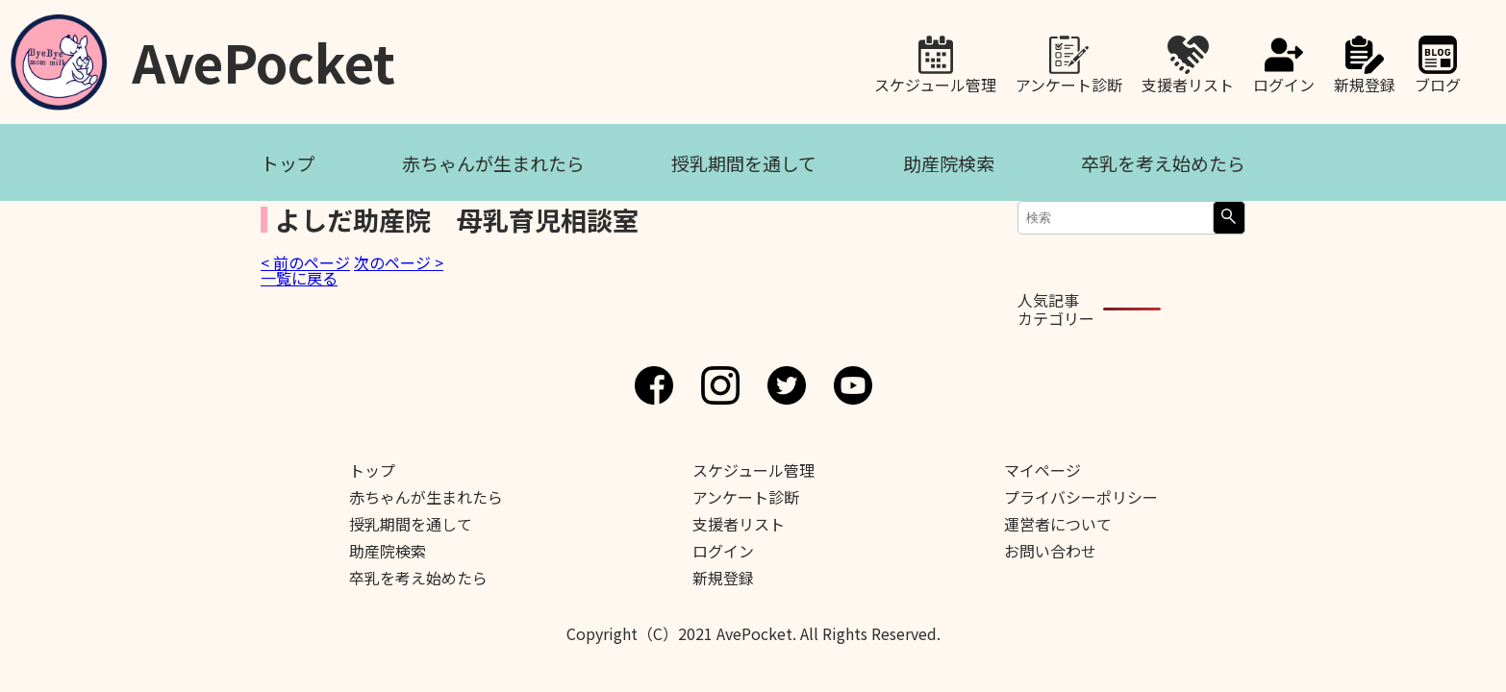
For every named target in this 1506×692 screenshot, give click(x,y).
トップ (288, 163)
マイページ (1042, 470)
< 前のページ (305, 262)
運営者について (1058, 523)
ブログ (1438, 82)
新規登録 (1364, 82)
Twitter (786, 385)
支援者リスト (1188, 82)
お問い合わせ (1050, 550)
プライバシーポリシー (1081, 496)
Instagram (720, 385)
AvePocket (263, 55)
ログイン (1284, 82)
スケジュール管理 (935, 82)
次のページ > (398, 262)
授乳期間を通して (743, 163)
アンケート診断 (1069, 82)
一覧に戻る (299, 277)
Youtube (853, 385)
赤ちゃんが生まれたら (493, 163)
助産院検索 (948, 163)
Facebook (654, 385)
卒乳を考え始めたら (1163, 163)
